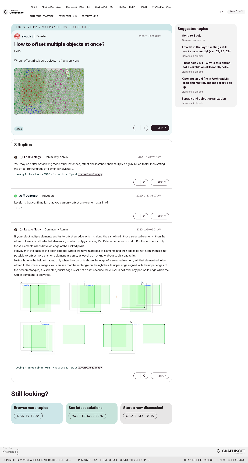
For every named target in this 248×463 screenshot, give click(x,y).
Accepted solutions (87, 416)
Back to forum (28, 416)
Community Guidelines (135, 459)
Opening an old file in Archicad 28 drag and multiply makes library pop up (207, 83)
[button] (49, 91)
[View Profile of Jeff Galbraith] (28, 195)
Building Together (78, 6)
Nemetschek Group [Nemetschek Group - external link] (232, 459)
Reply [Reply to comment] (161, 182)
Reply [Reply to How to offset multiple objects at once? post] (161, 128)
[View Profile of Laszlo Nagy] (32, 157)
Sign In (236, 11)
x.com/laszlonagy (90, 174)
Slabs (19, 128)
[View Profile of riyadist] (27, 36)
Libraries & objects (192, 55)
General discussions (193, 40)
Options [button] (167, 27)
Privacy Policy (88, 459)
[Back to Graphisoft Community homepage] (14, 11)
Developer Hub (104, 6)
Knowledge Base (51, 6)
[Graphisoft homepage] (231, 452)
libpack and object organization (204, 98)
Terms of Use (109, 459)
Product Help (126, 6)
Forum (33, 6)
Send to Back (191, 35)
